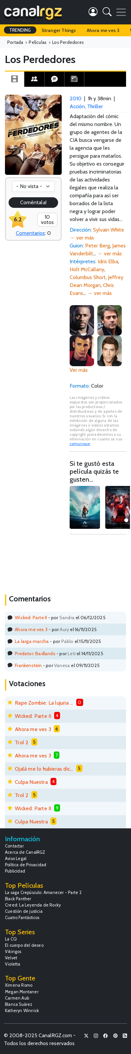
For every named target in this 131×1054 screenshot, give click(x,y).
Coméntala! (33, 202)
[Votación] (33, 186)
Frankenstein (28, 665)
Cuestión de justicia (24, 911)
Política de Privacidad (25, 864)
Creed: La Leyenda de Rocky (33, 905)
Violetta (12, 964)
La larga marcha (32, 641)
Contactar (14, 846)
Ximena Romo (18, 985)
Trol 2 (21, 742)
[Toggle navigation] (121, 12)
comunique (80, 443)
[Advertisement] (98, 563)
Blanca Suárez (19, 1004)
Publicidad (15, 871)
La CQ (11, 939)
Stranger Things (59, 30)
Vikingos (13, 951)
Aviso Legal (15, 858)
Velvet (11, 957)
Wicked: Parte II (31, 618)
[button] (107, 13)
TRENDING (20, 30)
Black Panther (18, 898)
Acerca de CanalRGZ (25, 852)
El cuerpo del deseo (24, 945)
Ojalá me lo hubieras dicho (44, 769)
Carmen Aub (17, 998)
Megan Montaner (22, 991)
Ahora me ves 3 (103, 30)
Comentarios (30, 233)
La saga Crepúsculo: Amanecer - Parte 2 (43, 892)
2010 (76, 98)
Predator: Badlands (35, 653)
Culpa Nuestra (31, 782)
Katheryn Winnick (22, 1010)
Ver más (79, 370)
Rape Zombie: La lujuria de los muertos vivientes (44, 703)
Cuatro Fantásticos (22, 917)
